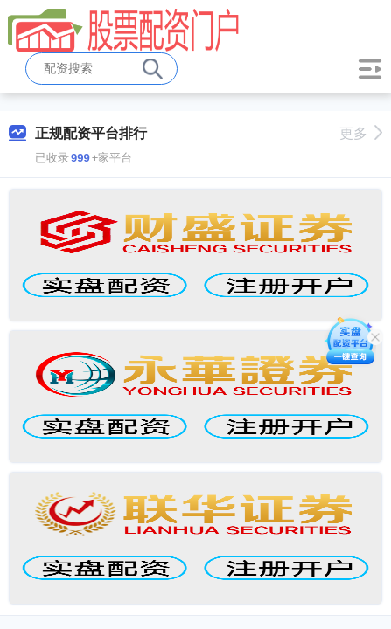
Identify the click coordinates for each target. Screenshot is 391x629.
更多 (360, 133)
